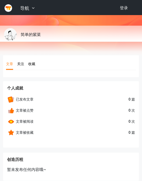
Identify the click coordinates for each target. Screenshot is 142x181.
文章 (9, 64)
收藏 (31, 64)
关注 (20, 64)
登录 (124, 8)
